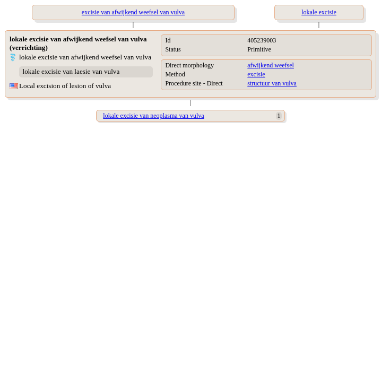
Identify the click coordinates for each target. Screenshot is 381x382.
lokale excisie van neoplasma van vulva (153, 115)
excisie (256, 74)
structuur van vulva (272, 83)
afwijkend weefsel (270, 65)
